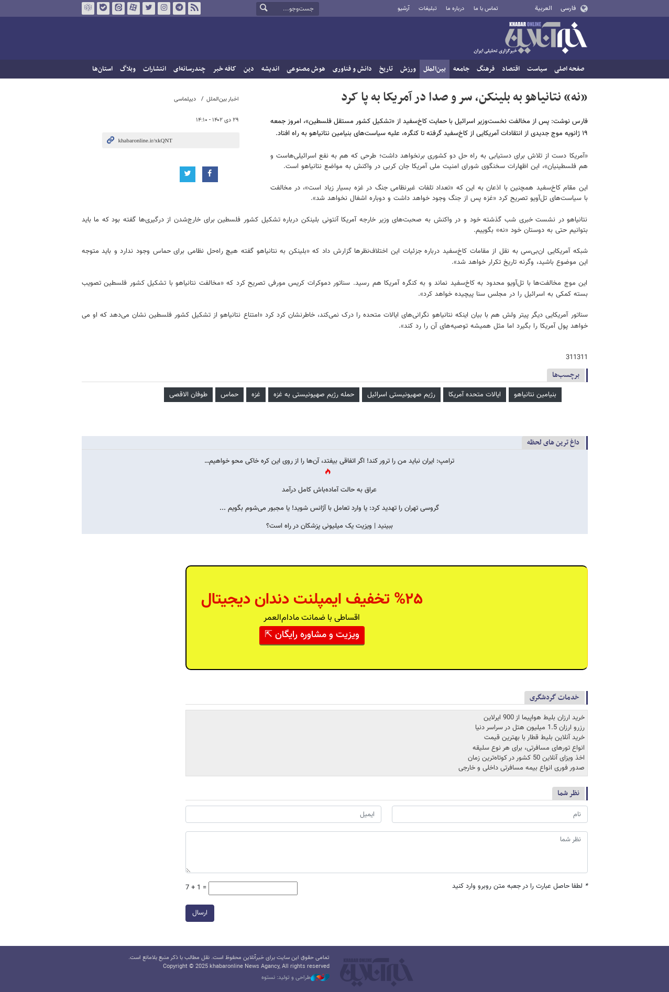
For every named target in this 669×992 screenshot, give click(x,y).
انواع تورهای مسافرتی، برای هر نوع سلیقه (529, 748)
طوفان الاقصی (188, 394)
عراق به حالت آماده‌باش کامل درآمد (329, 490)
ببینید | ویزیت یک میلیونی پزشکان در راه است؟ (329, 526)
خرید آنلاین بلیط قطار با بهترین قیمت (534, 737)
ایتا (118, 8)
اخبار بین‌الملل (222, 99)
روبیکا (87, 8)
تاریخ (386, 69)
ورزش (408, 69)
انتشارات (154, 69)
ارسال (199, 913)
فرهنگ (486, 69)
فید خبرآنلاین (194, 8)
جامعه (461, 69)
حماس (229, 394)
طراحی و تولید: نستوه (295, 978)
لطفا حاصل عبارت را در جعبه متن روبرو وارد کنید (520, 886)
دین (249, 69)
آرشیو (404, 8)
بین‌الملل (434, 69)
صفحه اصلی (569, 69)
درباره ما (455, 8)
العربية (543, 8)
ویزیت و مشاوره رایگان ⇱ (312, 635)
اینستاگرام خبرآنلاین (163, 8)
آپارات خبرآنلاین (133, 8)
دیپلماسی (185, 99)
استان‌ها (102, 69)
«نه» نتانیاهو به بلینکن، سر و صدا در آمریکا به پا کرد (464, 97)
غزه (255, 394)
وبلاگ (128, 69)
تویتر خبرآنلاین (148, 8)
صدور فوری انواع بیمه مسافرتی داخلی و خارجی (521, 768)
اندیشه (270, 69)
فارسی (568, 8)
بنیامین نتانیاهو (535, 394)
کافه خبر (224, 69)
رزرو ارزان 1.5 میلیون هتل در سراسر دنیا (530, 727)
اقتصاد (511, 69)
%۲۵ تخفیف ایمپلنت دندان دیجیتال (312, 599)
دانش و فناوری (352, 69)
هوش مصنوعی (306, 69)
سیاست (537, 69)
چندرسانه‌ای (189, 69)
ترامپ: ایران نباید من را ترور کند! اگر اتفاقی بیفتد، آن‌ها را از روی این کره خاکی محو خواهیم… (329, 461)
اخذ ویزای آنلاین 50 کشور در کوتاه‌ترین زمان (526, 758)
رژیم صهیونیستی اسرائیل (401, 394)
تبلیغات (428, 8)
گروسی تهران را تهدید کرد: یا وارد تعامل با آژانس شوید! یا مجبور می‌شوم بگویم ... (329, 509)
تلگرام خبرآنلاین (178, 8)
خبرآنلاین (530, 39)
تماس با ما (486, 8)
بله (102, 8)
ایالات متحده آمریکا (474, 394)
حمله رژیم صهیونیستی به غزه (313, 394)
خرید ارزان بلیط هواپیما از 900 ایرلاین (534, 717)
